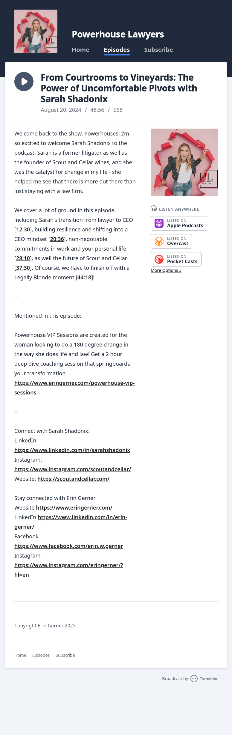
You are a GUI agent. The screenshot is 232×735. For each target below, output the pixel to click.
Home (80, 50)
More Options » (166, 270)
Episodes (117, 50)
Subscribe (158, 50)
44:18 (84, 277)
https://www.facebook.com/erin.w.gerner (68, 545)
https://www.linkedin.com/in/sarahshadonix (72, 450)
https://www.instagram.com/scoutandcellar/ (72, 469)
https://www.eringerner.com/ (74, 507)
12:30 (23, 229)
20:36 (57, 239)
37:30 (23, 267)
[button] (23, 81)
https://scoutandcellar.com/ (73, 478)
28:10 (23, 258)
